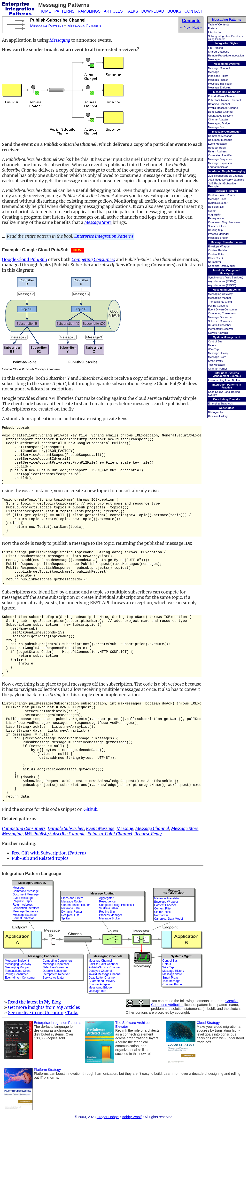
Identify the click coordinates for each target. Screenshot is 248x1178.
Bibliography (215, 412)
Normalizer (214, 262)
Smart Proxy (215, 360)
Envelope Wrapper (219, 246)
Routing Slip (215, 230)
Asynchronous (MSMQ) (222, 281)
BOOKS (174, 11)
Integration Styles (226, 43)
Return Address (217, 151)
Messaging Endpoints (227, 289)
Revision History (218, 416)
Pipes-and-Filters (72, 953)
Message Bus (216, 127)
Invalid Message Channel (223, 107)
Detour (212, 345)
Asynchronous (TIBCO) (222, 285)
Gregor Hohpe (108, 1172)
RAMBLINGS (89, 11)
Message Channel (219, 68)
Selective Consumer (220, 321)
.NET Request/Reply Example (226, 179)
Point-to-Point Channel (221, 96)
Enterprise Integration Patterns (104, 236)
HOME (45, 11)
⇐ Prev (185, 27)
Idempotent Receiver (220, 328)
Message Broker (218, 237)
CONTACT (194, 11)
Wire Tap (213, 349)
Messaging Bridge (219, 123)
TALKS (132, 11)
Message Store (217, 357)
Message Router (218, 79)
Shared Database (218, 51)
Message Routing (227, 190)
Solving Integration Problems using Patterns (225, 37)
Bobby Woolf (131, 1172)
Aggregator (214, 214)
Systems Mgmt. (181, 1011)
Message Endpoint (219, 87)
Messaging (214, 59)
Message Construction (226, 131)
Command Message (220, 135)
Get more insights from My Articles (44, 1062)
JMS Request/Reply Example (225, 175)
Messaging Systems (227, 63)
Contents (191, 20)
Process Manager (218, 233)
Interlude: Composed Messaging (226, 272)
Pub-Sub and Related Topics (40, 913)
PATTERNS (64, 11)
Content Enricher (218, 250)
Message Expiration (220, 163)
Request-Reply (217, 147)
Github (90, 864)
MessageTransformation (173, 947)
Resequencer (216, 218)
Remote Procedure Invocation (226, 55)
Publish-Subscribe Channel (224, 100)
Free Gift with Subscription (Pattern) (49, 908)
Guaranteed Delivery (220, 115)
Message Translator (220, 83)
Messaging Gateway (220, 294)
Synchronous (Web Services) (225, 277)
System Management (226, 337)
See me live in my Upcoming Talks (43, 1068)
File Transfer (215, 47)
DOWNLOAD (152, 11)
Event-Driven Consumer (222, 309)
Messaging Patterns (226, 19)
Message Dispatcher (220, 317)
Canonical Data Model (221, 265)
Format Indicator (218, 167)
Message (213, 72)
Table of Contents (218, 24)
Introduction (215, 32)
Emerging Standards (220, 403)
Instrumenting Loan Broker (224, 380)
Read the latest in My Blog (34, 1057)
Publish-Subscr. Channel (104, 1022)
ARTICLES (113, 11)
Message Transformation (227, 242)
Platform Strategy (47, 1125)
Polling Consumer (218, 305)
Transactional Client (220, 301)
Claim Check (215, 258)
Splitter (212, 210)
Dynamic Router (217, 202)
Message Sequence (220, 159)
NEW (77, 250)
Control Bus (215, 341)
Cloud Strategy (208, 1078)
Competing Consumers (222, 313)
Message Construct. (32, 938)
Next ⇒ (197, 27)
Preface (212, 28)
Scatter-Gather (217, 226)
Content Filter (216, 254)
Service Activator (218, 332)
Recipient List (216, 206)
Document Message (220, 139)
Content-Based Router (221, 195)
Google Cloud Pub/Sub (24, 259)
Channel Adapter (218, 119)
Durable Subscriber (219, 325)
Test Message (216, 364)
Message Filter (217, 199)
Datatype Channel (219, 104)
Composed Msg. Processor (224, 222)
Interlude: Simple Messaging (226, 171)
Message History (218, 353)
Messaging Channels (226, 91)
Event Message (217, 143)
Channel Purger (217, 368)
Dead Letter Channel (220, 111)
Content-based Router (75, 960)
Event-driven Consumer (20, 1033)
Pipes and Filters (218, 75)
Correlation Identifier (220, 155)
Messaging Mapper (219, 297)
